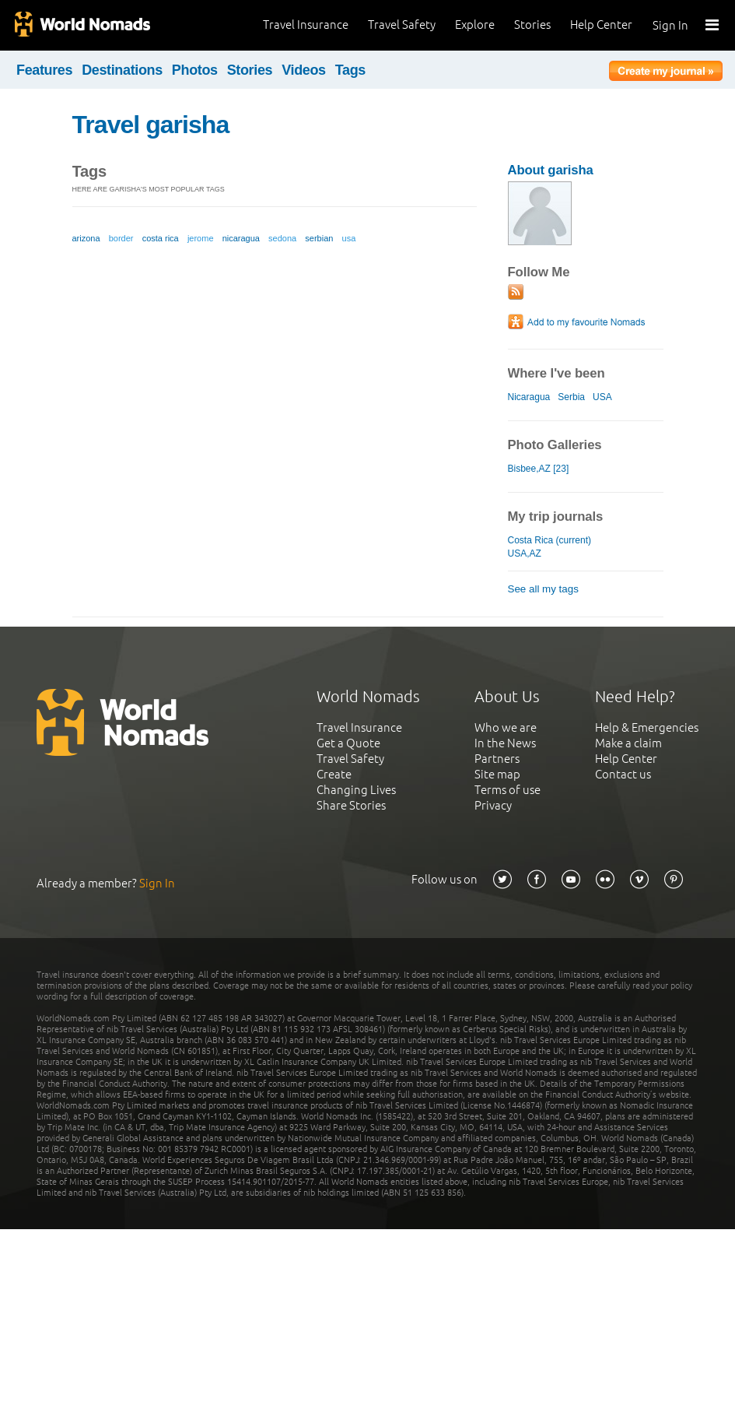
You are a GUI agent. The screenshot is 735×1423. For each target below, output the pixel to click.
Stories (532, 24)
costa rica (160, 238)
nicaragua (241, 238)
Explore (475, 24)
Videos (304, 70)
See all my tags (543, 589)
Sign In (670, 25)
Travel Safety (402, 24)
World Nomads (81, 25)
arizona (86, 238)
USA (602, 397)
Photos (195, 70)
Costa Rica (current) (550, 540)
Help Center (601, 24)
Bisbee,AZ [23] (538, 468)
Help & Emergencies (646, 727)
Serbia (571, 397)
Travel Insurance (305, 24)
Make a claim (628, 743)
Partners (497, 758)
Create (334, 774)
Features (44, 70)
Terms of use (507, 789)
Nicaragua (529, 397)
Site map (497, 774)
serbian (319, 238)
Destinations (122, 70)
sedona (282, 238)
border (121, 238)
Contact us (623, 774)
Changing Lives (356, 789)
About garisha (550, 170)
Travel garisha (150, 125)
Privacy (493, 805)
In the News (505, 743)
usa (349, 238)
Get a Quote (348, 743)
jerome (200, 238)
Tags (350, 70)
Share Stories (351, 805)
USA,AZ (524, 553)
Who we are (505, 727)
